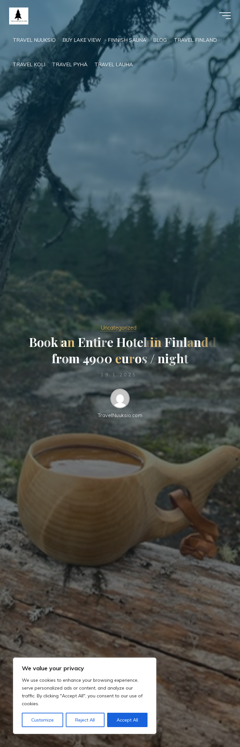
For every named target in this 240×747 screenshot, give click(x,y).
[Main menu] (224, 15)
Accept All (127, 720)
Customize (42, 720)
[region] (84, 696)
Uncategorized (118, 327)
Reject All (85, 720)
